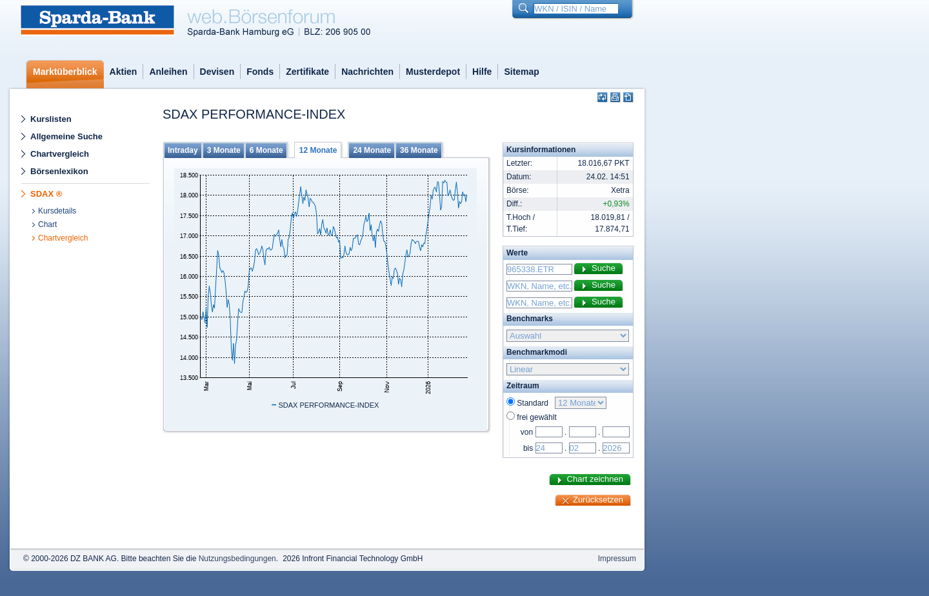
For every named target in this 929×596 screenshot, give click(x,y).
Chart (47, 224)
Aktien (123, 71)
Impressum (617, 558)
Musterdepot (433, 71)
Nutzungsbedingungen (237, 558)
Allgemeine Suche (66, 136)
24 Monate (372, 150)
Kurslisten (51, 119)
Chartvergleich (59, 154)
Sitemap (521, 71)
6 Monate (266, 150)
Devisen (217, 71)
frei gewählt (536, 417)
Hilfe (482, 71)
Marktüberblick (65, 71)
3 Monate (224, 150)
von (527, 432)
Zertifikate (307, 71)
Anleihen (168, 71)
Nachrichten (367, 71)
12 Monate (318, 150)
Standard (534, 403)
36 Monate (419, 150)
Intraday (183, 150)
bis (528, 448)
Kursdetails (57, 210)
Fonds (260, 71)
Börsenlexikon (59, 171)
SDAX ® (46, 194)
